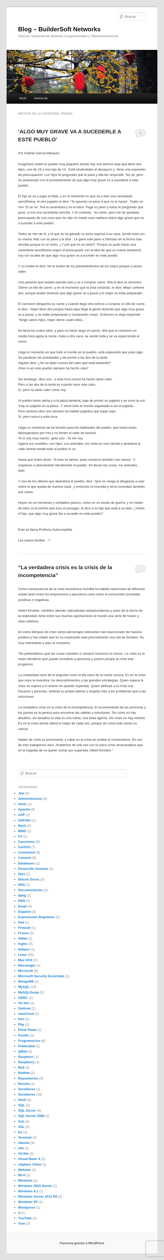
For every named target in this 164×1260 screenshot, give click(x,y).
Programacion (29, 1041)
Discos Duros (28, 879)
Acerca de (41, 98)
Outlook (24, 1008)
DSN (21, 901)
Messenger (26, 965)
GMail (22, 938)
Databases (26, 863)
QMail (22, 1051)
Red (21, 1067)
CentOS (24, 847)
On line (23, 1003)
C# (20, 836)
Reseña (24, 1084)
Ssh (21, 1121)
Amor (22, 804)
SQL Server (27, 1110)
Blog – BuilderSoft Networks (59, 29)
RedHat (24, 1073)
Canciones (26, 842)
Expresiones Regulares (36, 917)
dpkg (22, 895)
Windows (25, 1180)
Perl (21, 1019)
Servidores (26, 1089)
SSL (21, 1127)
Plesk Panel (27, 1030)
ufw (21, 1148)
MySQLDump (28, 992)
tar (20, 1132)
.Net (21, 793)
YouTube (25, 1218)
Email (22, 906)
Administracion (30, 799)
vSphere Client (29, 1164)
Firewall (24, 928)
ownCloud (26, 1014)
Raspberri (26, 1057)
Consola (24, 858)
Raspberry (26, 1062)
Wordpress (26, 1207)
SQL (21, 1105)
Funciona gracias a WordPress (82, 1243)
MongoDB (26, 981)
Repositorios (28, 1078)
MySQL (24, 987)
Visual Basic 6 (29, 1159)
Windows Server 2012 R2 (37, 1196)
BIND (22, 831)
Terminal (25, 1137)
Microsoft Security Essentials (41, 976)
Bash (22, 826)
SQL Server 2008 (31, 1116)
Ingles (23, 944)
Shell (22, 1100)
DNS (21, 885)
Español (24, 912)
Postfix (23, 1035)
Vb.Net (23, 1153)
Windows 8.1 (28, 1191)
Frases (23, 933)
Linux (22, 955)
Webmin (24, 1170)
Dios (21, 874)
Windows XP (28, 1202)
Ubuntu (24, 1143)
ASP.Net (24, 820)
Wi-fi (21, 1175)
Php (21, 1024)
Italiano (24, 949)
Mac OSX (25, 960)
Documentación (30, 890)
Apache (24, 809)
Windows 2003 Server (35, 1186)
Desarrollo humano (33, 869)
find (21, 922)
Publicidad (26, 1046)
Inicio (22, 98)
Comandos (26, 852)
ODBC (23, 998)
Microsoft (25, 971)
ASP (21, 815)
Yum (21, 1223)
